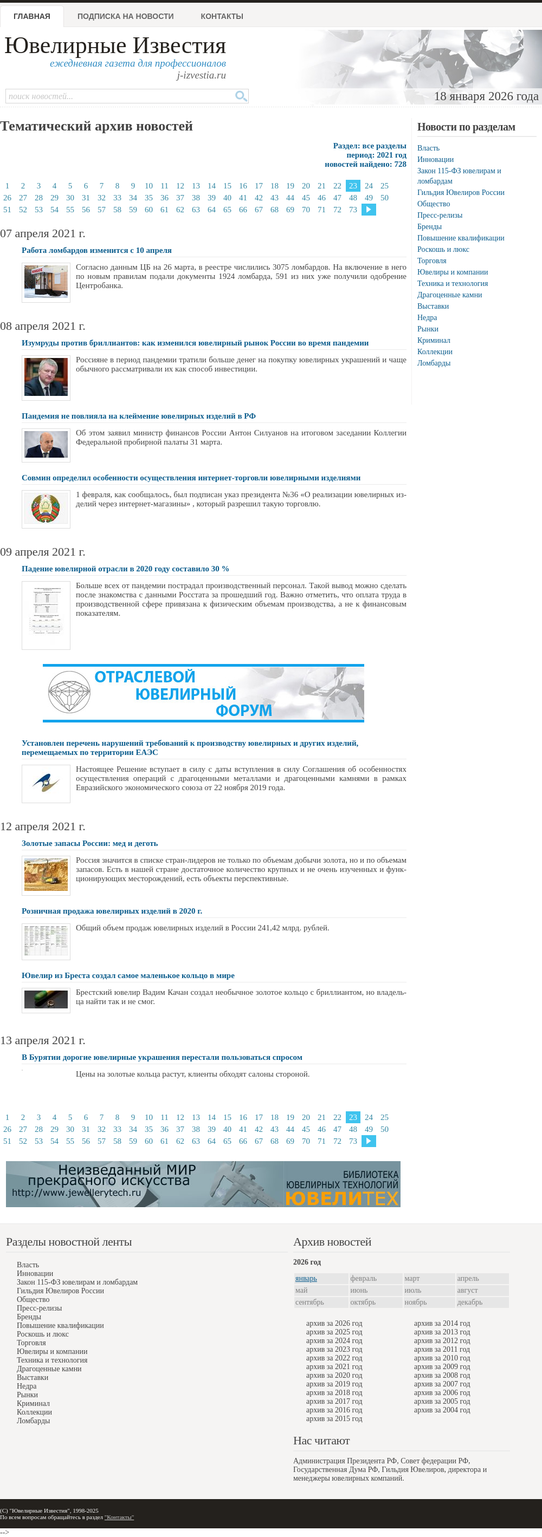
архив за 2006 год (442, 1393)
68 (274, 209)
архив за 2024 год (334, 1341)
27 (23, 197)
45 (306, 197)
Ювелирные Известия (115, 45)
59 (133, 209)
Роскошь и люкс (443, 249)
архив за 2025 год (334, 1332)
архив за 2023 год (334, 1349)
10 (149, 185)
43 (274, 197)
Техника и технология (452, 283)
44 (290, 197)
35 (149, 197)
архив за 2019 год (334, 1384)
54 (54, 209)
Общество (433, 204)
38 (196, 197)
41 (243, 197)
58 (117, 209)
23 (353, 185)
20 (306, 185)
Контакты (222, 16)
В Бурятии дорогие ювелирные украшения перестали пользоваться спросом (162, 1057)
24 (369, 185)
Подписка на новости (126, 16)
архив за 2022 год (334, 1358)
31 (86, 197)
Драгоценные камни (449, 295)
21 (322, 185)
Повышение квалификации (461, 238)
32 (102, 197)
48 (353, 197)
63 (196, 209)
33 (117, 197)
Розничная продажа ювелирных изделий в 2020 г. (112, 911)
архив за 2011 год (442, 1349)
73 (353, 209)
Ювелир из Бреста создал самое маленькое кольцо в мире (128, 975)
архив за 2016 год (334, 1410)
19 (290, 185)
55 (70, 209)
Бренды (429, 227)
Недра (427, 318)
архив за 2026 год (334, 1323)
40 (227, 197)
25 (384, 185)
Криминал (433, 340)
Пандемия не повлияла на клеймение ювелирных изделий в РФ (139, 416)
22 (337, 185)
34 (133, 197)
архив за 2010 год (442, 1358)
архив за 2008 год (442, 1375)
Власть (428, 148)
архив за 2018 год (334, 1393)
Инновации (435, 159)
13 (196, 185)
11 (164, 185)
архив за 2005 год (442, 1401)
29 (54, 197)
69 (290, 209)
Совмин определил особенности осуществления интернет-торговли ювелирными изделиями (191, 477)
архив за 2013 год (442, 1332)
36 (164, 197)
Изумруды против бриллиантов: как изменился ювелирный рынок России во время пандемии (195, 342)
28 (39, 197)
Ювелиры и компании (452, 272)
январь (306, 1278)
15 (227, 185)
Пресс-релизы (439, 215)
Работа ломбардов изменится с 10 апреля (97, 250)
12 (180, 185)
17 (259, 185)
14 (212, 185)
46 (322, 197)
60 (149, 209)
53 (39, 209)
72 (337, 209)
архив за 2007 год (442, 1384)
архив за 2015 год (334, 1419)
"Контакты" (119, 1517)
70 (306, 209)
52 (23, 209)
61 (164, 209)
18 (274, 185)
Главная (32, 16)
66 (243, 209)
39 (212, 197)
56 (86, 209)
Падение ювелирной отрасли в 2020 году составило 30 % (125, 568)
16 (243, 185)
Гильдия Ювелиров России (461, 192)
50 (384, 197)
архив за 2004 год (442, 1410)
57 (102, 209)
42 (259, 197)
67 (259, 209)
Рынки (427, 329)
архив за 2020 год (334, 1375)
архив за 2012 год (442, 1341)
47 (337, 197)
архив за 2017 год (334, 1401)
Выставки (433, 306)
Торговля (432, 261)
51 (7, 209)
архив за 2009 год (442, 1367)
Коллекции (435, 352)
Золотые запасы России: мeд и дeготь (90, 843)
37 (180, 197)
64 (212, 209)
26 (7, 197)
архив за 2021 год (334, 1367)
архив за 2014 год (442, 1323)
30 (70, 197)
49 (369, 197)
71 (322, 209)
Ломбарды (433, 363)
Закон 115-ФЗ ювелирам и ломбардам (77, 1282)
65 (227, 209)
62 (180, 209)
